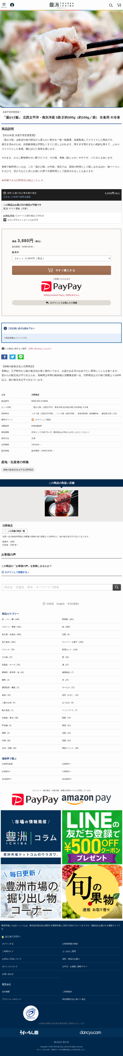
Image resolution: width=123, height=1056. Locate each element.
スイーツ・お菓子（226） (73, 642)
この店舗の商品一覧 (16, 531)
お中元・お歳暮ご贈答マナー (74, 966)
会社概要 (6, 992)
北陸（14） (67, 733)
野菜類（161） (68, 619)
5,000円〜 (6, 771)
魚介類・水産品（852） (12, 634)
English (61, 603)
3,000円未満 (7, 764)
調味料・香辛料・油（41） (13, 672)
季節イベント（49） (71, 748)
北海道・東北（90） (10, 718)
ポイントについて (10, 966)
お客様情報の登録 (70, 944)
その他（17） (8, 657)
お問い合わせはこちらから (40, 349)
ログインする (8, 944)
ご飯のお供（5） (9, 703)
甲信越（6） (7, 725)
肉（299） (66, 627)
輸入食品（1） (8, 710)
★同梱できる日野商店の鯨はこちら (21, 180)
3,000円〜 (66, 764)
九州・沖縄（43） (10, 748)
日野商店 (35, 395)
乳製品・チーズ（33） (11, 665)
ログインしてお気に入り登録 (61, 302)
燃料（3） (6, 680)
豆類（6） (66, 634)
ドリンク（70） (9, 649)
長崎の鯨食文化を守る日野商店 (18, 469)
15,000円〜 (67, 779)
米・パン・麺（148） (11, 619)
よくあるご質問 (69, 951)
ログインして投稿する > (17, 572)
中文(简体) (73, 603)
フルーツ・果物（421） (12, 627)
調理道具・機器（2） (11, 687)
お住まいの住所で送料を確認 (17, 197)
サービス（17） (69, 687)
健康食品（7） (68, 672)
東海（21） (67, 725)
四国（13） (67, 740)
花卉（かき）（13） (71, 695)
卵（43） (66, 657)
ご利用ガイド (8, 951)
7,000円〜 (66, 771)
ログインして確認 (43, 419)
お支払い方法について (11, 959)
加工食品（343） (9, 642)
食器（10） (7, 695)
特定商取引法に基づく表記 (73, 999)
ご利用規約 (67, 992)
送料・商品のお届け (71, 959)
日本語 (50, 603)
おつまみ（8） (68, 703)
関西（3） (6, 733)
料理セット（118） (70, 649)
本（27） (66, 680)
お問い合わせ (8, 974)
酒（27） (66, 665)
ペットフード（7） (70, 710)
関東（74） (67, 718)
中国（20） (7, 740)
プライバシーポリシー (11, 999)
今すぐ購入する (61, 270)
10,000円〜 (7, 779)
